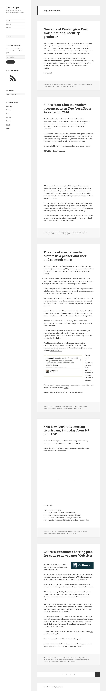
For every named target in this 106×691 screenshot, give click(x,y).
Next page (97, 674)
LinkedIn (9, 106)
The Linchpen (13, 7)
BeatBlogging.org (56, 350)
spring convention (70, 121)
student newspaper (82, 659)
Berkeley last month (78, 141)
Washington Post (75, 84)
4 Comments (79, 408)
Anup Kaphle (55, 48)
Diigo (7, 113)
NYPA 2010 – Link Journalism (54, 151)
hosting (74, 639)
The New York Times (51, 271)
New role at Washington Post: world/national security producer (66, 33)
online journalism (61, 86)
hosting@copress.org (84, 644)
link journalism (66, 124)
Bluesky (8, 117)
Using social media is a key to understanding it (60, 284)
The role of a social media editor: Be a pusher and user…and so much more (66, 256)
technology (47, 661)
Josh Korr (62, 141)
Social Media (70, 406)
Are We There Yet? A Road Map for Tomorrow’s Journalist (71, 203)
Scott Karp (56, 139)
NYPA (53, 234)
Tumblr (8, 121)
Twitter (79, 646)
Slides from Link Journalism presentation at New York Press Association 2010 (67, 108)
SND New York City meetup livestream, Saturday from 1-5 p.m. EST (66, 430)
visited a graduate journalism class (69, 188)
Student (73, 658)
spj (67, 234)
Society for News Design (69, 441)
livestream (79, 531)
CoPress (63, 565)
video (64, 533)
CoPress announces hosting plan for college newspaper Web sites (68, 553)
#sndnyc (66, 448)
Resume (8, 24)
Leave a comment (79, 234)
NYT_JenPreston (70, 269)
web (71, 408)
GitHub (8, 110)
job (84, 84)
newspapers (51, 86)
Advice (57, 406)
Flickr (8, 128)
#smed (66, 387)
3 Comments (72, 86)
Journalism (58, 84)
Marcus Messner (75, 193)
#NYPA (52, 121)
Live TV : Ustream (59, 479)
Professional (66, 84)
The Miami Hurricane (57, 661)
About (8, 21)
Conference (60, 232)
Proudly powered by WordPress (53, 687)
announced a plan (50, 577)
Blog (80, 658)
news (56, 659)
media (45, 86)
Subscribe (10, 62)
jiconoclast (87, 348)
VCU (69, 234)
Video (65, 531)
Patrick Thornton (75, 348)
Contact (8, 27)
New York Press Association (74, 119)
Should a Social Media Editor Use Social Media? (60, 279)
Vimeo (8, 125)
